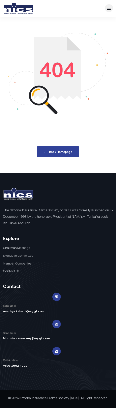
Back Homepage (58, 152)
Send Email (9, 305)
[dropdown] (109, 8)
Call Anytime (11, 360)
